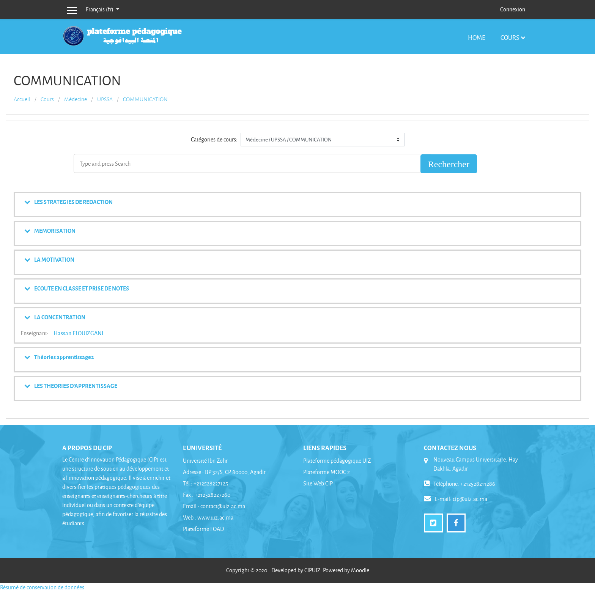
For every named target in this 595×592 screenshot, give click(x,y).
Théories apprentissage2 (64, 357)
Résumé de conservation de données (42, 587)
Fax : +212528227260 (206, 495)
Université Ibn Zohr (205, 461)
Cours (510, 37)
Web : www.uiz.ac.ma (208, 517)
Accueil (22, 99)
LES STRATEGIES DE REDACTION (73, 202)
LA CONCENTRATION (59, 317)
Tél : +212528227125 (205, 483)
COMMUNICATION (145, 99)
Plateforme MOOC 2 (326, 472)
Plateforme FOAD (203, 529)
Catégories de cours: (214, 139)
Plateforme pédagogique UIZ (337, 461)
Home (476, 37)
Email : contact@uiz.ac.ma (214, 506)
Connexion (512, 9)
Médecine (75, 99)
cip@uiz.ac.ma (470, 499)
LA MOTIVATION (54, 259)
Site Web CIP (318, 483)
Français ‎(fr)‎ (100, 9)
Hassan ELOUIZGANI (78, 333)
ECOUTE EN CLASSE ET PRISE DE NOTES (81, 288)
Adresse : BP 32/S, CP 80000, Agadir (224, 472)
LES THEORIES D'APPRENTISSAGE (75, 385)
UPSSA (105, 99)
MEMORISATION (55, 230)
